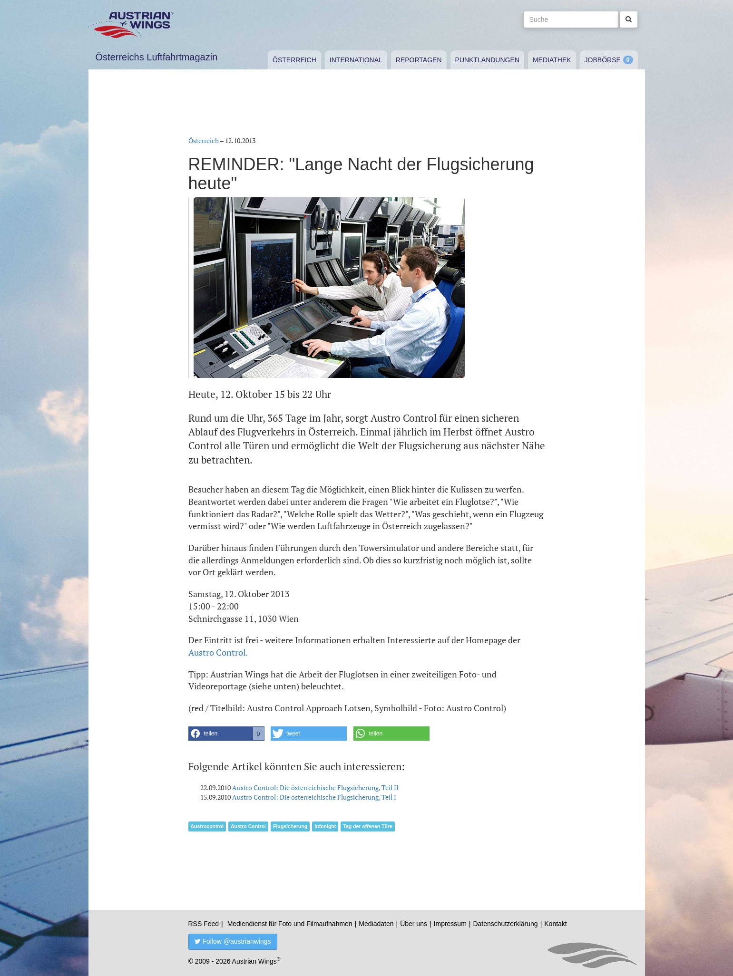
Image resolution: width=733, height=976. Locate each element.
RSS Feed (203, 924)
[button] (226, 733)
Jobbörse (603, 60)
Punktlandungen (487, 60)
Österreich (294, 60)
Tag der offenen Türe (367, 826)
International (356, 60)
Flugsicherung (290, 826)
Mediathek (552, 60)
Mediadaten (376, 924)
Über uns (413, 924)
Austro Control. (218, 652)
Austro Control (248, 826)
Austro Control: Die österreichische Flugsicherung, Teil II (315, 787)
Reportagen (419, 60)
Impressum (450, 924)
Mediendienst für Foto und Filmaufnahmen (289, 924)
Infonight (325, 826)
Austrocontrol (207, 826)
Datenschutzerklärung (505, 924)
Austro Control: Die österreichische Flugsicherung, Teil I (314, 797)
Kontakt (555, 924)
